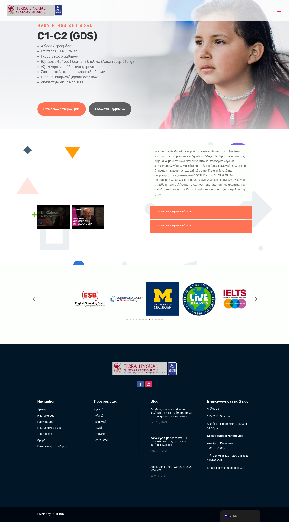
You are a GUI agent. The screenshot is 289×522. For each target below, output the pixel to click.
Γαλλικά (98, 415)
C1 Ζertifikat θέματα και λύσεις (174, 211)
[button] (33, 299)
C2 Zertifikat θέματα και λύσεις (174, 225)
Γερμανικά (100, 421)
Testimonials (45, 433)
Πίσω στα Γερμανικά (110, 109)
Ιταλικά (98, 427)
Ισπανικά (99, 433)
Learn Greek (101, 440)
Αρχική (41, 409)
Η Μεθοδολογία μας (49, 427)
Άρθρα (41, 440)
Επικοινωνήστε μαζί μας (61, 109)
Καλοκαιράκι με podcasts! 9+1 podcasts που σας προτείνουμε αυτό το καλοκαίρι (169, 441)
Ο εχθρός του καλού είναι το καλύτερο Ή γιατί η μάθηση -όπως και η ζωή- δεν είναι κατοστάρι (171, 413)
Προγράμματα (46, 421)
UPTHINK (58, 514)
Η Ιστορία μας (45, 415)
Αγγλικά (98, 409)
